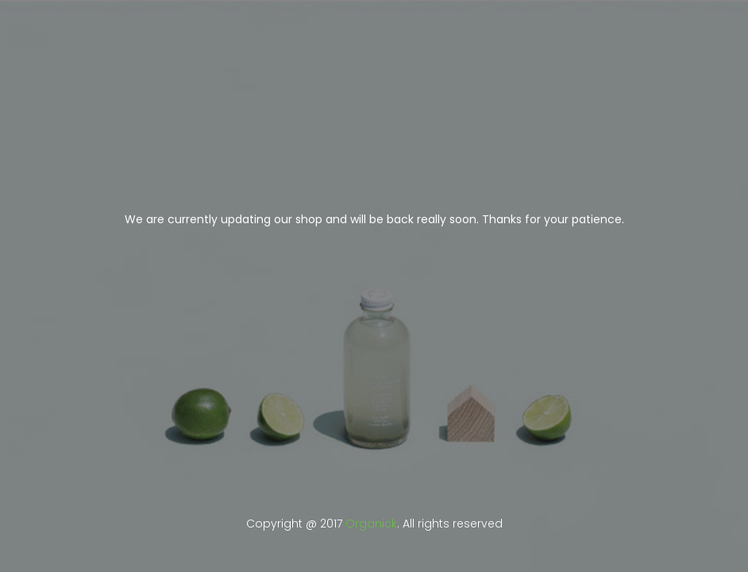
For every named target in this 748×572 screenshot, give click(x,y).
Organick (371, 523)
